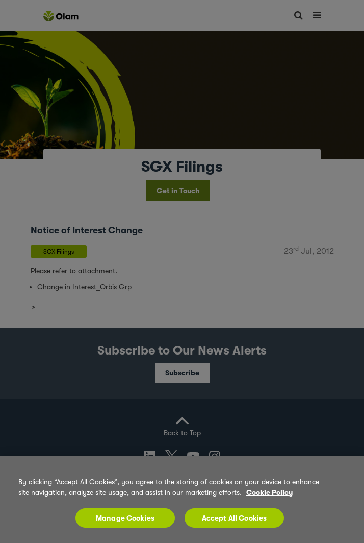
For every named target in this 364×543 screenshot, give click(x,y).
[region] (182, 499)
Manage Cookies (125, 518)
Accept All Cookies (234, 518)
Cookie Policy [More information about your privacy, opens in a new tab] (269, 492)
